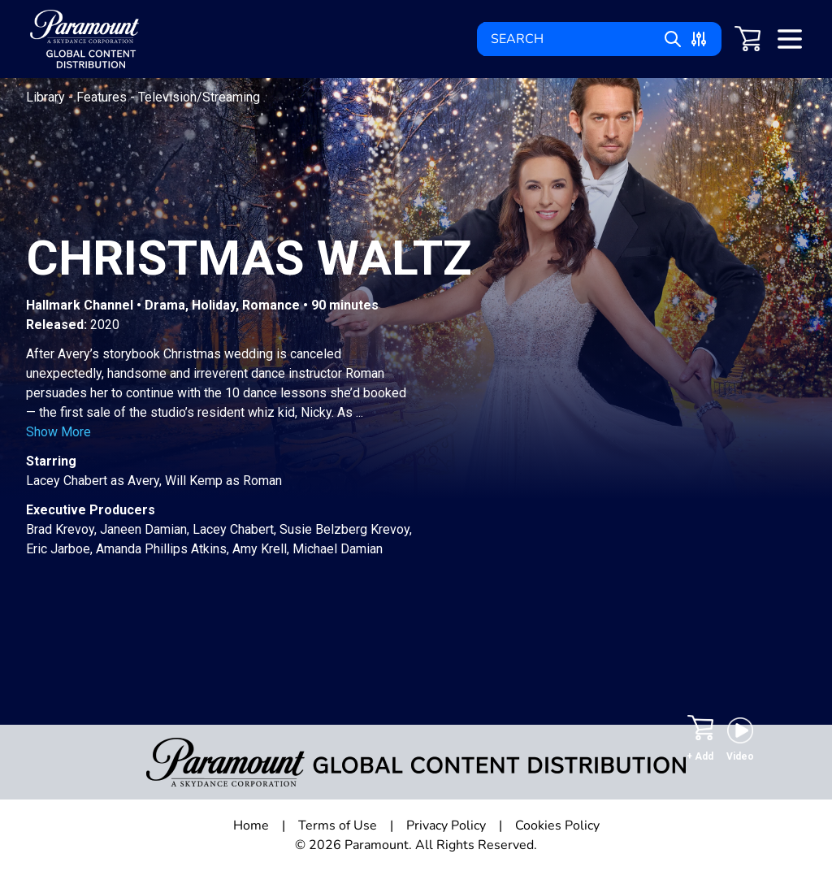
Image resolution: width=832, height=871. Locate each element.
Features (103, 97)
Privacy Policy (446, 825)
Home (251, 825)
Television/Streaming (199, 97)
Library (47, 97)
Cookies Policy (557, 825)
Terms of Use (337, 825)
